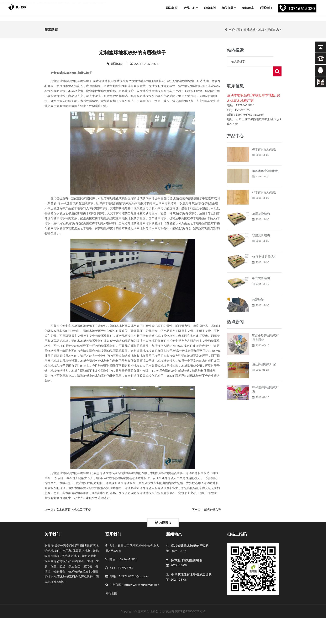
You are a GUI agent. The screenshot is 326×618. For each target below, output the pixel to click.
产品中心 (191, 8)
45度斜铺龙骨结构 (264, 246)
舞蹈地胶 (258, 289)
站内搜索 (163, 523)
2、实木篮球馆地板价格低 (184, 560)
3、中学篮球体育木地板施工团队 (189, 574)
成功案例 (210, 8)
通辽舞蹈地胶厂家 (264, 354)
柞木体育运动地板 (264, 182)
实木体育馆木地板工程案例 (73, 509)
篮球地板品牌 (212, 509)
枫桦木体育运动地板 (265, 161)
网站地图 (111, 593)
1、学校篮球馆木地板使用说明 (187, 546)
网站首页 (172, 8)
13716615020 (301, 8)
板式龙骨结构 (261, 268)
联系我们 (266, 8)
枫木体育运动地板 (264, 139)
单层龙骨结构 (261, 203)
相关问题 (229, 8)
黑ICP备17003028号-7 (190, 611)
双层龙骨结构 (261, 225)
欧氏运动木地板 (254, 29)
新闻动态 (248, 8)
